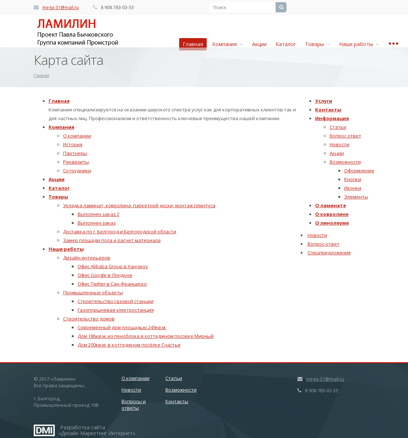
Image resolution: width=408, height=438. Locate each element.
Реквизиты (76, 162)
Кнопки (352, 179)
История (72, 144)
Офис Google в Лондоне (105, 275)
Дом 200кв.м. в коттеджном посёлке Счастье (129, 344)
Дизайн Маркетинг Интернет (44, 430)
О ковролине (332, 214)
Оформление (359, 170)
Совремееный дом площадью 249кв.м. (122, 327)
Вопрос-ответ (323, 244)
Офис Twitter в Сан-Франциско (112, 284)
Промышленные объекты (93, 292)
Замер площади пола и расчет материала (112, 240)
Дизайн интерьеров (86, 257)
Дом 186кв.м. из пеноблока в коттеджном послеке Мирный (146, 336)
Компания (227, 44)
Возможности (345, 162)
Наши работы (359, 44)
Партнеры (75, 153)
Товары (317, 44)
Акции (259, 44)
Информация (332, 118)
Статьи (338, 127)
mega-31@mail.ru (60, 7)
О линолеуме (332, 223)
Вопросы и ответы (133, 404)
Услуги (323, 101)
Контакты (328, 109)
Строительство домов (89, 318)
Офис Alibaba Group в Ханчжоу (113, 266)
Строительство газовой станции (115, 301)
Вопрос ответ (345, 135)
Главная (193, 44)
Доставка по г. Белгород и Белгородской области (119, 231)
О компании (77, 135)
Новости (339, 144)
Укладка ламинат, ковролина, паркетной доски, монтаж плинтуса (139, 205)
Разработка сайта (82, 427)
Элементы (356, 196)
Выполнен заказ (97, 223)
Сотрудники (77, 170)
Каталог (286, 44)
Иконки (352, 188)
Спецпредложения (329, 252)
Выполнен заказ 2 (98, 214)
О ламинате (330, 205)
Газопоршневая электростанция (116, 310)
